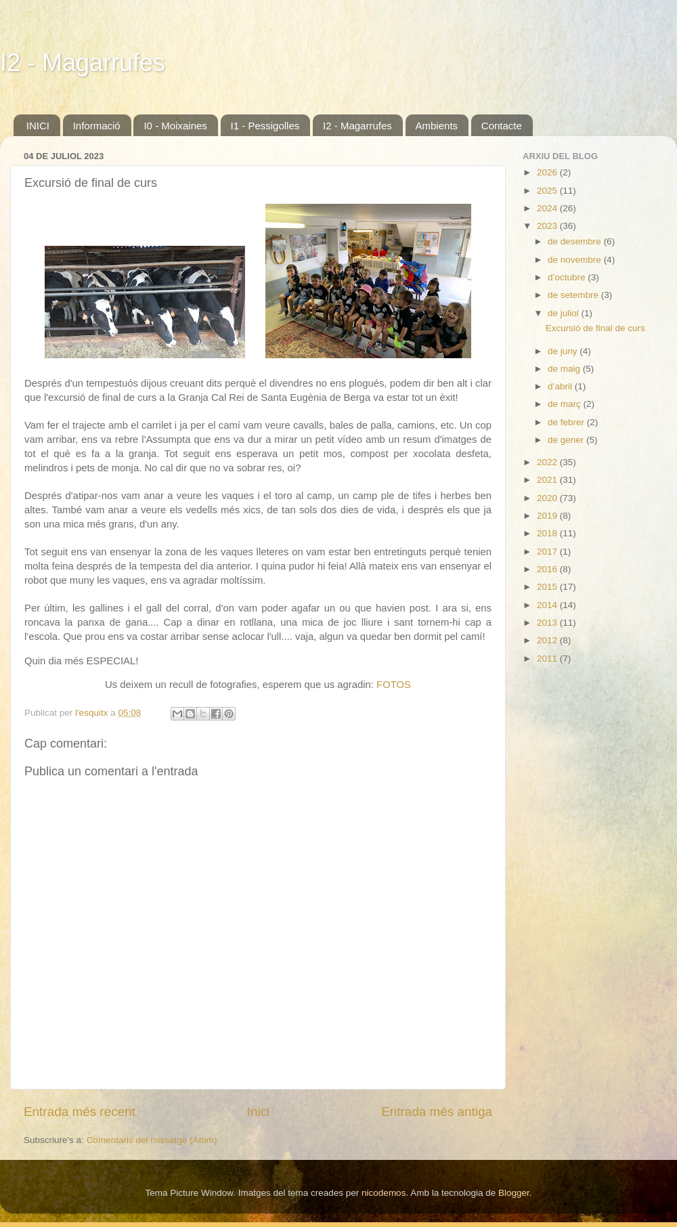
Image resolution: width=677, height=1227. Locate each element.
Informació (97, 125)
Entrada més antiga (436, 1111)
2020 (548, 498)
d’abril (561, 386)
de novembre (576, 260)
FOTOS (393, 684)
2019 (548, 516)
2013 (548, 623)
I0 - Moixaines (175, 125)
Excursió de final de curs (595, 328)
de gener (567, 440)
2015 (548, 587)
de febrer (567, 422)
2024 (548, 208)
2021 (548, 480)
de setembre (574, 295)
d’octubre (568, 277)
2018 (548, 533)
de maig (565, 369)
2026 (548, 172)
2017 (548, 551)
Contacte (501, 125)
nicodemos (384, 1193)
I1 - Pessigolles (265, 125)
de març (566, 404)
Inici (258, 1111)
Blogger (513, 1193)
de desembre (576, 241)
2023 (548, 226)
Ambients (437, 125)
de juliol (565, 313)
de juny (564, 351)
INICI (37, 125)
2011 (548, 658)
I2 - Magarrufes (82, 63)
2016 (548, 569)
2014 (548, 605)
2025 (548, 191)
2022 (548, 462)
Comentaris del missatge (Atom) (152, 1140)
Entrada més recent (79, 1111)
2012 (548, 640)
